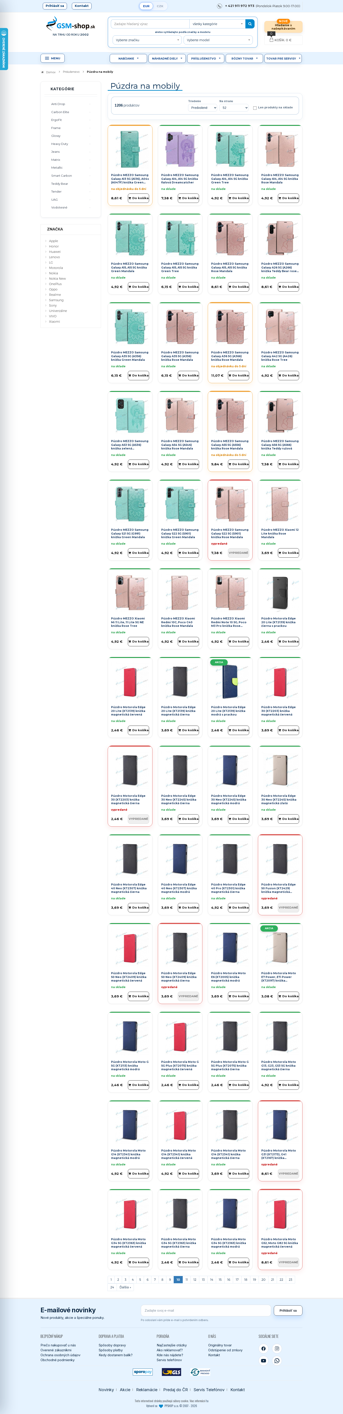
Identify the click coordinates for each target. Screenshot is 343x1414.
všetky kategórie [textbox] (205, 24)
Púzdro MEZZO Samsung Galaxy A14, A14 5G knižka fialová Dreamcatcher (180, 178)
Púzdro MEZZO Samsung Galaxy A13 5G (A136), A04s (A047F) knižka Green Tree (130, 180)
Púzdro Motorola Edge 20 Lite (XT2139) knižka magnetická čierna (178, 710)
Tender (56, 191)
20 (264, 1279)
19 (254, 1279)
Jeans (55, 151)
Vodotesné (59, 207)
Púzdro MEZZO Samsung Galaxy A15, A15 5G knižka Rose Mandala (230, 267)
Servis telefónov (169, 1360)
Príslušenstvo (203, 58)
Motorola (56, 268)
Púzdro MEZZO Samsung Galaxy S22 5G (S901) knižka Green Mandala (180, 533)
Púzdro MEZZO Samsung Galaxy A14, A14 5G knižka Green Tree (230, 178)
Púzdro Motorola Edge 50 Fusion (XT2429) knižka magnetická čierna (278, 890)
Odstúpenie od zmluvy (225, 1350)
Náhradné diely (165, 58)
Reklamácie (146, 1389)
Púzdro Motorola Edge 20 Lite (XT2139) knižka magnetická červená (128, 710)
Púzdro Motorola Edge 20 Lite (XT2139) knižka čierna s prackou (278, 622)
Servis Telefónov (209, 1389)
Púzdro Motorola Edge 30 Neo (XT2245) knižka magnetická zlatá (278, 799)
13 (203, 1279)
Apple (53, 241)
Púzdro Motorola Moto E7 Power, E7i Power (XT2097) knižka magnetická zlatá (278, 978)
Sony (53, 305)
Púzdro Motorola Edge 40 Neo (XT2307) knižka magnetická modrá (179, 888)
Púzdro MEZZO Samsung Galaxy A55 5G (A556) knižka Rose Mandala (230, 444)
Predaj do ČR (175, 1389)
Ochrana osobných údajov (60, 1355)
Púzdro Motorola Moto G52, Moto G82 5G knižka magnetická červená (279, 1243)
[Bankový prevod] (200, 1372)
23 (290, 1279)
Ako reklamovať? (170, 1350)
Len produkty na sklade (273, 108)
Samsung (56, 300)
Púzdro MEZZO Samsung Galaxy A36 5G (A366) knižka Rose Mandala (230, 356)
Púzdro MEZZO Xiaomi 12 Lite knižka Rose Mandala (280, 533)
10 (178, 1280)
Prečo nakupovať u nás (58, 1345)
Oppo (53, 289)
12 (194, 1279)
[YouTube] (263, 1361)
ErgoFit (56, 120)
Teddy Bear (59, 183)
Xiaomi (54, 321)
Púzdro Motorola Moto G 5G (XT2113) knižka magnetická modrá (130, 1065)
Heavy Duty (59, 144)
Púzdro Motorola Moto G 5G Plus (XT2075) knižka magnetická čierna (230, 1065)
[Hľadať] (250, 23)
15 (220, 1279)
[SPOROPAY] (143, 1372)
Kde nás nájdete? (170, 1355)
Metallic (57, 167)
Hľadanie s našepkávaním (283, 26)
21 (272, 1279)
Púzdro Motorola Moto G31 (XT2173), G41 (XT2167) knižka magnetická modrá (278, 1156)
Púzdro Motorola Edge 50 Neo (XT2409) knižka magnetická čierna (179, 976)
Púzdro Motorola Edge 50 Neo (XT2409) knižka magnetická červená (128, 976)
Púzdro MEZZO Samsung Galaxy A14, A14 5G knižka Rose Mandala (280, 178)
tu (207, 1401)
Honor (54, 246)
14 (211, 1279)
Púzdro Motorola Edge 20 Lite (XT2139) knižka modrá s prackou (228, 710)
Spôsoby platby (111, 1350)
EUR (146, 6)
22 (281, 1279)
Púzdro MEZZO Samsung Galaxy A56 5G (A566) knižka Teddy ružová (280, 444)
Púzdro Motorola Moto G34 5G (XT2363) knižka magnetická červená (128, 1243)
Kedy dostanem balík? (116, 1355)
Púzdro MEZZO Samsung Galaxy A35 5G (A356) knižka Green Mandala (129, 356)
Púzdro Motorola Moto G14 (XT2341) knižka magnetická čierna (228, 1154)
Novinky (106, 1389)
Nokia (53, 273)
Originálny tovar (220, 1345)
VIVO (52, 316)
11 (187, 1279)
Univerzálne (58, 311)
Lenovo (54, 257)
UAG (54, 199)
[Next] (125, 1287)
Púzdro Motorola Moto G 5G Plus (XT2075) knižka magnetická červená (180, 1065)
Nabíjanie (126, 58)
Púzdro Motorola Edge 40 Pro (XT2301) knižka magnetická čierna (228, 888)
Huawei (55, 252)
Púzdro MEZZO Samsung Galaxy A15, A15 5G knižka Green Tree (180, 267)
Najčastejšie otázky (172, 1345)
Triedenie (194, 101)
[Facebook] (263, 1349)
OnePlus (55, 284)
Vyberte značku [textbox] (127, 40)
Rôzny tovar (242, 58)
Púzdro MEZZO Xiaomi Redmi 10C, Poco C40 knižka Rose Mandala (178, 622)
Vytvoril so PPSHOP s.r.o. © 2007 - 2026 (171, 1405)
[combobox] (217, 23)
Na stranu (226, 101)
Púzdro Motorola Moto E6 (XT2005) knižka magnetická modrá (228, 976)
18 (245, 1279)
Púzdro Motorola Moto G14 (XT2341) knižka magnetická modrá (128, 1154)
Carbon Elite (60, 112)
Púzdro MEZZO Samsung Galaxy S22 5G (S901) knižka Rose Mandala (230, 533)
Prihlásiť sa (55, 6)
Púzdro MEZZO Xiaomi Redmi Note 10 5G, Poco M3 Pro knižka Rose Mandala (229, 624)
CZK (160, 6)
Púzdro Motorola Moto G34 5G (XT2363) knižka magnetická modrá (228, 1243)
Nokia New (57, 278)
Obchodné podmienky (58, 1360)
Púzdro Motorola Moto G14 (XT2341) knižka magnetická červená (178, 1154)
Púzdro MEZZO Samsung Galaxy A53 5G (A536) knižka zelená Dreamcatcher (129, 446)
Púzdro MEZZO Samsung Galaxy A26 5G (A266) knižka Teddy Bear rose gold (280, 269)
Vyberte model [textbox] (198, 40)
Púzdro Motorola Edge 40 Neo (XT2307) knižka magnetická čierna (129, 888)
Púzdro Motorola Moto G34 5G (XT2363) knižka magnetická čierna (178, 1243)
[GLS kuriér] (172, 1372)
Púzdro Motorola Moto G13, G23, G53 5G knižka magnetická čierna (278, 1065)
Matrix (55, 159)
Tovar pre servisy (281, 58)
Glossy (55, 136)
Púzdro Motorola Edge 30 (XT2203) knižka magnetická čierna (128, 799)
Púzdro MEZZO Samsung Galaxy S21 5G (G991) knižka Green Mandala (129, 533)
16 (228, 1279)
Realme (55, 295)
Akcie (125, 1389)
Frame (56, 128)
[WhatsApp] (277, 1361)
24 (112, 1287)
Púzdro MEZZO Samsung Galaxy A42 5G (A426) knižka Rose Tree (280, 356)
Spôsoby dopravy (112, 1345)
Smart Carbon (61, 175)
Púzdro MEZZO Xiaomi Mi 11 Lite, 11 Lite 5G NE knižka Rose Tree (128, 622)
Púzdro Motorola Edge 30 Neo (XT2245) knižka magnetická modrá (228, 799)
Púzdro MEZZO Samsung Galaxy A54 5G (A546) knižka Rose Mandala (180, 444)
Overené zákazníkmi (56, 1350)
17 (237, 1279)
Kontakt (82, 6)
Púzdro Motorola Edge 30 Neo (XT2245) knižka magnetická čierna (178, 799)
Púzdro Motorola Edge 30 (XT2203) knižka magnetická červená (278, 710)
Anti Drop (58, 104)
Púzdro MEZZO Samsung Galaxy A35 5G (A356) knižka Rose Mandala (180, 356)
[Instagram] (277, 1349)
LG (51, 262)
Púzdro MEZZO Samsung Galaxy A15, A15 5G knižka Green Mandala (129, 267)
